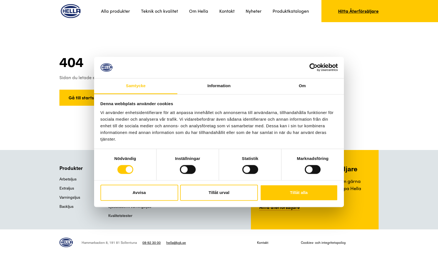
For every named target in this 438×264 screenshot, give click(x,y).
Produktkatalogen (291, 11)
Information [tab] (219, 85)
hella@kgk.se (176, 242)
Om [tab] (302, 85)
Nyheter (253, 11)
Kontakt (227, 11)
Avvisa (139, 192)
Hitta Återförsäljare (358, 11)
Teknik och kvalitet (159, 11)
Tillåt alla (299, 192)
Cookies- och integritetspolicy (323, 242)
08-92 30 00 (151, 242)
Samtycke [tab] (136, 85)
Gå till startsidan (86, 97)
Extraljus (66, 188)
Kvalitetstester (120, 215)
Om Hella (198, 11)
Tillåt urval (219, 192)
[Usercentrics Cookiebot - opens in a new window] (313, 67)
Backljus (66, 206)
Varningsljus (69, 197)
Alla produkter (115, 11)
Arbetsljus (68, 179)
